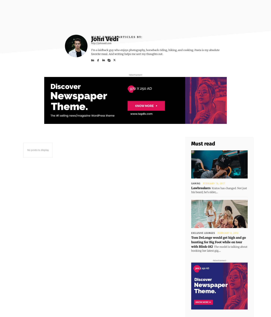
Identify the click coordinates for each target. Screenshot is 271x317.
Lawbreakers (201, 188)
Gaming (195, 183)
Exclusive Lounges (203, 233)
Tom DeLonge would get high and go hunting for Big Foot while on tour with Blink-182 (218, 242)
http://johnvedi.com (101, 43)
